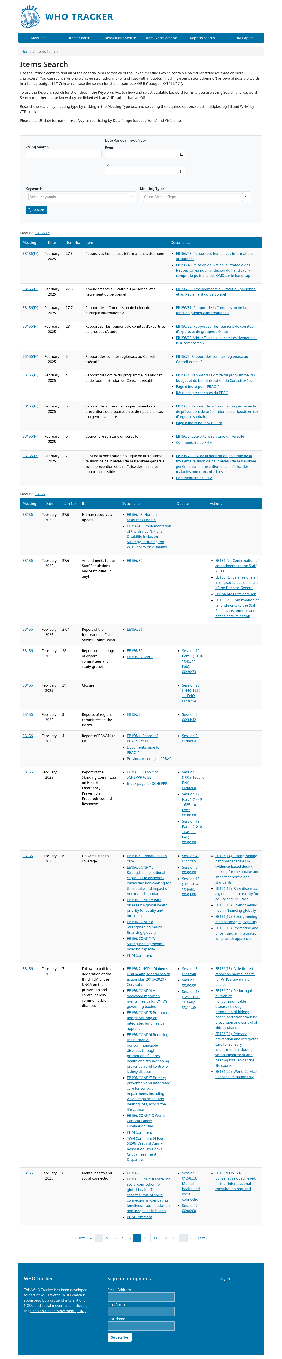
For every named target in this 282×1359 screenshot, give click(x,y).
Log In (224, 1278)
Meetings (38, 37)
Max (107, 164)
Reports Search (202, 37)
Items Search (79, 37)
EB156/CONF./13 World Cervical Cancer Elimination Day (146, 1121)
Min (109, 147)
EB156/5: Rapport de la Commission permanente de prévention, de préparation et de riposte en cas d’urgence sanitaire (217, 411)
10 (147, 1237)
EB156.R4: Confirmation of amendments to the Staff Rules (237, 566)
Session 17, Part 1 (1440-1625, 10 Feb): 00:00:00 (192, 805)
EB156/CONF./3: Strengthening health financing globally (144, 927)
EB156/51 (135, 629)
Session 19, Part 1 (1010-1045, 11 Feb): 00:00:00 (192, 832)
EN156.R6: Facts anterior (235, 594)
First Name (117, 1304)
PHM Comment (139, 955)
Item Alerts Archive (161, 37)
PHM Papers (243, 37)
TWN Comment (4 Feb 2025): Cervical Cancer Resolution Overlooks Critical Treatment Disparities (145, 1149)
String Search (37, 147)
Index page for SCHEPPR (147, 783)
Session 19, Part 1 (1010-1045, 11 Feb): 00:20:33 (192, 661)
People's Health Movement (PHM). (58, 1310)
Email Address (119, 1289)
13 (175, 1237)
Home (27, 51)
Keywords (34, 188)
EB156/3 (134, 714)
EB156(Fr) (42, 232)
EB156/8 (134, 1173)
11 (156, 1237)
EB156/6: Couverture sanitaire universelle (210, 436)
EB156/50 (135, 560)
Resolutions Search (120, 37)
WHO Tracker (79, 16)
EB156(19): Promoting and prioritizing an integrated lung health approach (236, 933)
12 (166, 1237)
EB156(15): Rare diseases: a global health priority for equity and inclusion (237, 893)
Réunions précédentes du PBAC (202, 392)
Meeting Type (152, 188)
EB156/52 (135, 650)
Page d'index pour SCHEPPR (199, 422)
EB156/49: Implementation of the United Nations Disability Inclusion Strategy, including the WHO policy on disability (149, 537)
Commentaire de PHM (194, 442)
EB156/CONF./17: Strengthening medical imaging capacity (146, 944)
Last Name (116, 1318)
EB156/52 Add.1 (140, 656)
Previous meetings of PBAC (149, 758)
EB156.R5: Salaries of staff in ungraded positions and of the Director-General (237, 582)
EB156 (40, 493)
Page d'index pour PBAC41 (198, 386)
